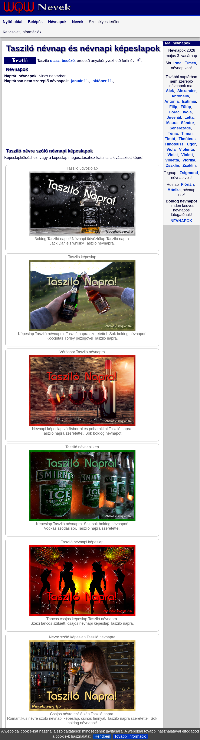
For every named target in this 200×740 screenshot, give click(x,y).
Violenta (186, 149)
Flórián (187, 184)
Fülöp (185, 107)
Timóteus (186, 139)
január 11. (80, 81)
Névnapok (57, 22)
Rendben (102, 736)
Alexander (186, 91)
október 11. (102, 81)
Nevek (77, 22)
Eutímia (188, 101)
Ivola (187, 112)
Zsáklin (188, 165)
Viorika (188, 160)
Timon (186, 133)
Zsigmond (189, 173)
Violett (186, 155)
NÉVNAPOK (181, 221)
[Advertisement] (83, 116)
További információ (130, 736)
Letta (188, 117)
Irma (176, 63)
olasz (54, 61)
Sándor (187, 123)
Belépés (35, 22)
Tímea (190, 63)
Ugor (191, 144)
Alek (170, 91)
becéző (68, 61)
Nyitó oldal (12, 22)
